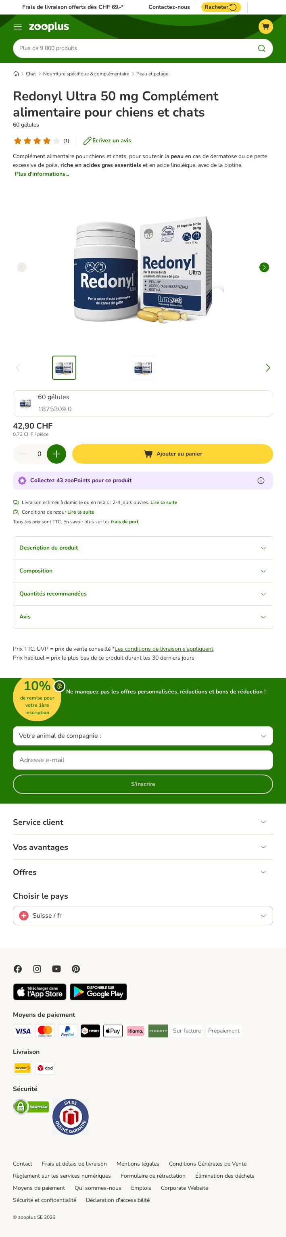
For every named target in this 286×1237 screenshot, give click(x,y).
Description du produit (143, 548)
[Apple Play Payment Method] (113, 1032)
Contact (22, 1164)
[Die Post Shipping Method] (22, 1069)
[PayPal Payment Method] (67, 1032)
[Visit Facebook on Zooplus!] (18, 969)
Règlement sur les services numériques (62, 1176)
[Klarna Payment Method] (135, 1032)
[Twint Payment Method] (90, 1032)
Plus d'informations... (42, 174)
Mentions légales (138, 1164)
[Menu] (18, 27)
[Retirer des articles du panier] (22, 454)
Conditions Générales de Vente (207, 1164)
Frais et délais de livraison (74, 1164)
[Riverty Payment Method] (158, 1032)
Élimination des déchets (225, 1176)
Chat (31, 74)
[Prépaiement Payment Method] (224, 1031)
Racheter (221, 7)
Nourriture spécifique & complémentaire (86, 74)
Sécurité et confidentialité (44, 1200)
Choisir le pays (40, 896)
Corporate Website (184, 1188)
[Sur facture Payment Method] (187, 1031)
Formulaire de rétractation (153, 1176)
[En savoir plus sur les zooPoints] (261, 480)
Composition (143, 571)
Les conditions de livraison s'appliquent (164, 649)
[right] (264, 267)
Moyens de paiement (39, 1188)
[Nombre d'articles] (39, 454)
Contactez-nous (169, 7)
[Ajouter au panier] (172, 454)
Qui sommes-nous (98, 1188)
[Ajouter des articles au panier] (56, 454)
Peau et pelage (152, 74)
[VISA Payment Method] (22, 1032)
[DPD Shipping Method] (45, 1069)
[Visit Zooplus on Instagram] (37, 969)
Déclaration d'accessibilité (118, 1200)
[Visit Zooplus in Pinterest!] (76, 969)
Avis (143, 617)
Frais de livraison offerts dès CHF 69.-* (72, 7)
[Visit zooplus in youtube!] (56, 969)
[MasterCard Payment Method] (45, 1032)
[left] (22, 267)
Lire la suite (163, 502)
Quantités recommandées (143, 594)
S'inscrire (143, 784)
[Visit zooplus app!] (40, 998)
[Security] (31, 1108)
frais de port (125, 522)
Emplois (141, 1188)
